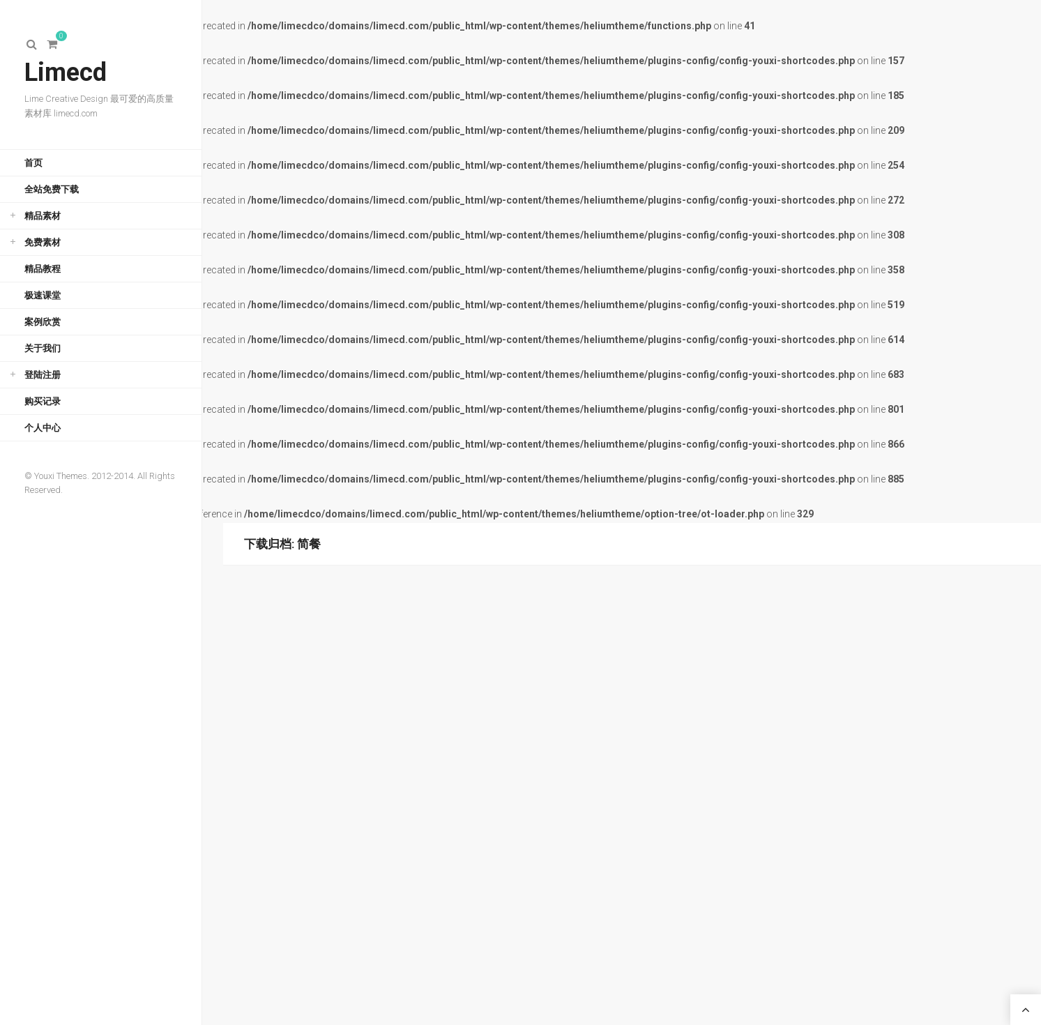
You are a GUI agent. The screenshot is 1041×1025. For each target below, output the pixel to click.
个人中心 (42, 428)
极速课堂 (42, 295)
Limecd (65, 72)
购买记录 (42, 401)
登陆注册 (42, 375)
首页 (33, 163)
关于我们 (42, 348)
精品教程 (42, 269)
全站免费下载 (51, 189)
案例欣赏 (42, 322)
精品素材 (42, 216)
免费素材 (42, 242)
